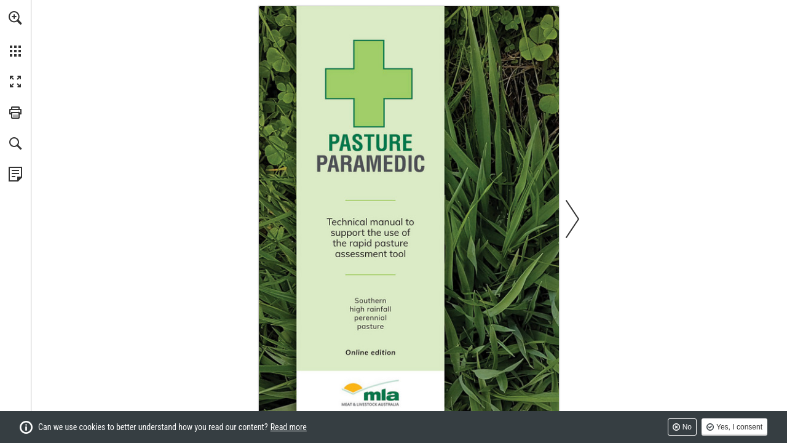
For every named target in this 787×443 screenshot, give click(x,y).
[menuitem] (15, 33)
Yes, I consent (739, 427)
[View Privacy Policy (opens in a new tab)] (15, 174)
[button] (15, 17)
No (687, 427)
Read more (289, 427)
